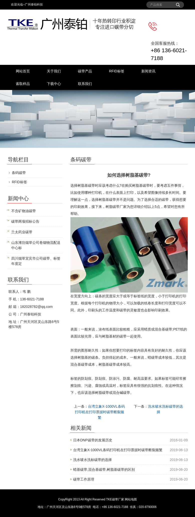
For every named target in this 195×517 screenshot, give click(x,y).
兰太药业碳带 (21, 232)
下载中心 (54, 84)
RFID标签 (116, 71)
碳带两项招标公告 (25, 221)
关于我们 (54, 71)
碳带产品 (85, 71)
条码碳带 (19, 173)
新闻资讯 (148, 71)
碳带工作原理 (83, 479)
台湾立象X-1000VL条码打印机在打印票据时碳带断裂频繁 (100, 411)
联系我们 (85, 84)
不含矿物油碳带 (23, 211)
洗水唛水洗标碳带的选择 (92, 460)
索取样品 (23, 84)
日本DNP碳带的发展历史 (92, 440)
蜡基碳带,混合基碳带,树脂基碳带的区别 (104, 469)
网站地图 (131, 499)
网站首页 (23, 71)
